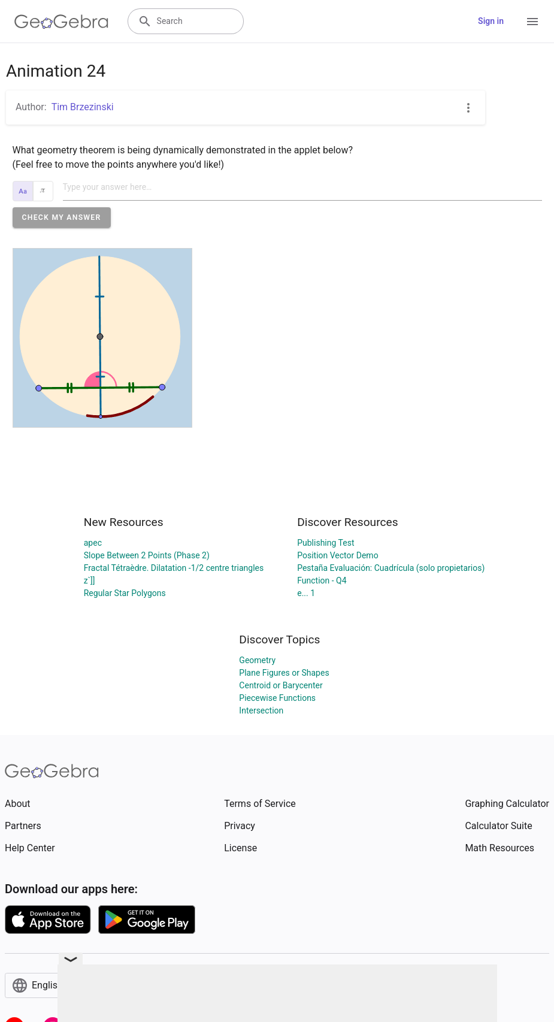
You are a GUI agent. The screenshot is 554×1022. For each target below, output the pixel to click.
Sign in (491, 21)
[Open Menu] (532, 21)
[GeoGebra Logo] (61, 21)
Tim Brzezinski (83, 107)
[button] (62, 217)
